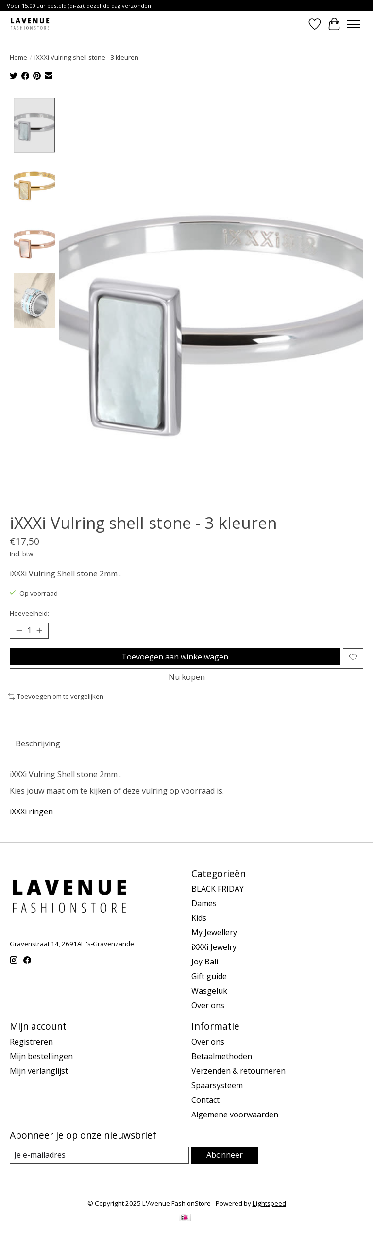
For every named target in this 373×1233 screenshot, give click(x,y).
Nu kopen (187, 677)
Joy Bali (204, 961)
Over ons (207, 1005)
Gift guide (209, 976)
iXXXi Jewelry (214, 947)
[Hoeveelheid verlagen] (19, 631)
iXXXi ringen (31, 811)
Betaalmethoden (221, 1056)
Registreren (31, 1041)
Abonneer (224, 1154)
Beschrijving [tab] (38, 743)
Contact (205, 1100)
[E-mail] (99, 1155)
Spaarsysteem (217, 1085)
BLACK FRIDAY (217, 888)
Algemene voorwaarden (234, 1114)
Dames (204, 903)
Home (18, 57)
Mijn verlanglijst (39, 1070)
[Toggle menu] (353, 24)
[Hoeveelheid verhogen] (39, 631)
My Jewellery (214, 932)
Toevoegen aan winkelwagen (174, 656)
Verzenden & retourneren (238, 1070)
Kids (198, 917)
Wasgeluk (209, 990)
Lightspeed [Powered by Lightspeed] (269, 1203)
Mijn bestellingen (41, 1056)
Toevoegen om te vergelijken (55, 696)
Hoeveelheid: (29, 613)
